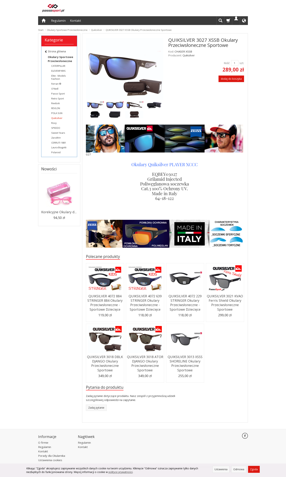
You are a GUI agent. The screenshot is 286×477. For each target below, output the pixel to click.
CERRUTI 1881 (58, 142)
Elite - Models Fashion (58, 77)
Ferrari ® (56, 83)
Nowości (49, 168)
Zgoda (254, 469)
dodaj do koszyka (231, 78)
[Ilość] (234, 63)
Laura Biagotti (58, 147)
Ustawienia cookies (50, 460)
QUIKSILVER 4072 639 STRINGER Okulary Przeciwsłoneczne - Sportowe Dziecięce (145, 303)
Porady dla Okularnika (51, 455)
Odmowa (238, 469)
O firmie (43, 442)
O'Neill (54, 88)
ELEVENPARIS (58, 70)
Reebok (55, 103)
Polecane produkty (103, 256)
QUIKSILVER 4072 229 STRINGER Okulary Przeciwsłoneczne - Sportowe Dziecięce (185, 303)
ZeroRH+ (56, 137)
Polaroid (56, 152)
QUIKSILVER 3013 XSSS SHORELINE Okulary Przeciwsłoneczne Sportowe (185, 363)
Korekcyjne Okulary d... (59, 212)
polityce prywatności (121, 472)
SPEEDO (55, 128)
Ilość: (227, 63)
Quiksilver (189, 55)
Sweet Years (58, 132)
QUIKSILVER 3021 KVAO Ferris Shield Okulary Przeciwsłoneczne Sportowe (225, 303)
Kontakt (75, 21)
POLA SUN (56, 113)
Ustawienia (220, 469)
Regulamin (58, 21)
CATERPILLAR (58, 65)
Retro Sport (57, 98)
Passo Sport (58, 93)
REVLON (55, 108)
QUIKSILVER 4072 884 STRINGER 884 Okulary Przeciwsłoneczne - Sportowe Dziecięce (105, 303)
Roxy (54, 123)
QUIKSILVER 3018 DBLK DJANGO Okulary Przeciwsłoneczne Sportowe (105, 363)
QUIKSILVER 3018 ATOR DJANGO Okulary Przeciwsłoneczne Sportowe (145, 363)
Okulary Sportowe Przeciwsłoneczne (60, 59)
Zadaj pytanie (96, 407)
